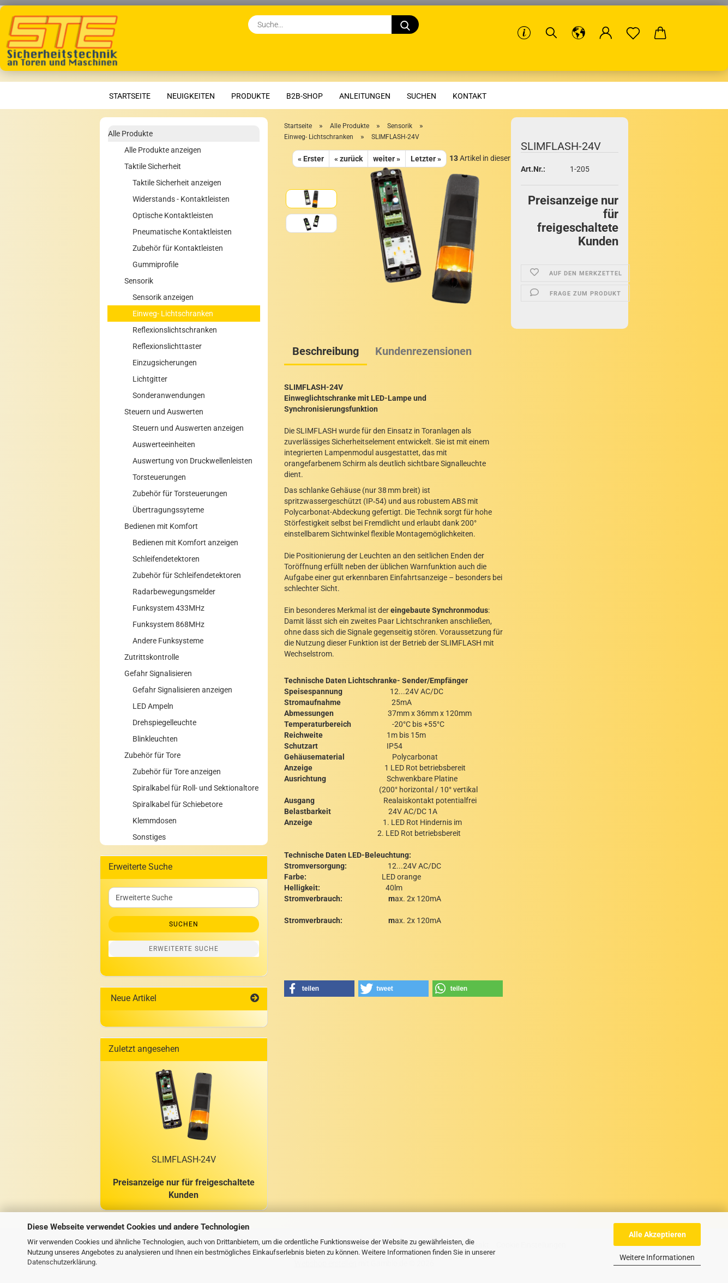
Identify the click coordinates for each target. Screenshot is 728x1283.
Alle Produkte (130, 133)
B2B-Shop (304, 96)
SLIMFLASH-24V (184, 1159)
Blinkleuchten (155, 738)
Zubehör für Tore (152, 755)
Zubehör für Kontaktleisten (178, 248)
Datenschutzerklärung (61, 1262)
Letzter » (426, 158)
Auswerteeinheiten (164, 444)
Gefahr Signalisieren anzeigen (182, 689)
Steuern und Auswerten (163, 411)
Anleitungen (364, 96)
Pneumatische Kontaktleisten (182, 231)
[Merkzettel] (633, 24)
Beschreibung (325, 351)
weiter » (386, 158)
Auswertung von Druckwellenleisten (192, 460)
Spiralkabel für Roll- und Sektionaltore (195, 788)
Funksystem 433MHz (168, 608)
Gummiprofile (155, 264)
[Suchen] (551, 24)
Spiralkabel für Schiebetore (177, 804)
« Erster (311, 158)
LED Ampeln (153, 706)
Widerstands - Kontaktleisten (181, 199)
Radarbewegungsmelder (174, 591)
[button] (578, 24)
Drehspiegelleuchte (164, 722)
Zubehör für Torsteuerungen (180, 493)
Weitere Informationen (657, 1257)
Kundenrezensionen (423, 351)
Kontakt (469, 96)
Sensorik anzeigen (163, 297)
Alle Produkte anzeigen (162, 150)
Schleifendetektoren (166, 559)
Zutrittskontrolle (151, 657)
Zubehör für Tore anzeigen (177, 771)
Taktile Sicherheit (152, 166)
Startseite (130, 96)
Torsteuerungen (159, 477)
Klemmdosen (155, 820)
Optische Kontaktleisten (173, 215)
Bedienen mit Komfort (161, 526)
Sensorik (138, 280)
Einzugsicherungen (165, 362)
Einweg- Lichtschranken (173, 313)
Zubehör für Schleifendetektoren (187, 575)
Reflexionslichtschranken (175, 330)
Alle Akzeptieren (657, 1234)
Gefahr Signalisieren (158, 673)
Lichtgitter (150, 379)
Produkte (250, 96)
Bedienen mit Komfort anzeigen (185, 542)
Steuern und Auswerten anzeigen (188, 428)
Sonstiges (149, 837)
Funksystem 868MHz (168, 624)
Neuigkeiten (191, 96)
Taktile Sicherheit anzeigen (177, 182)
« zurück (348, 158)
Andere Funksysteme (168, 640)
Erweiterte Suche (184, 949)
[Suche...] (405, 24)
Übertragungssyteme (168, 509)
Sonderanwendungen (169, 395)
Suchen (421, 96)
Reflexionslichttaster (167, 346)
